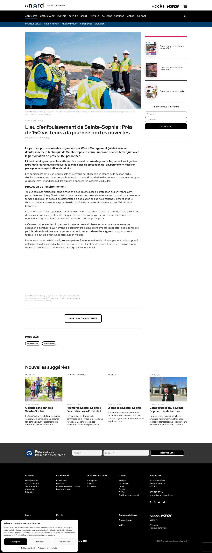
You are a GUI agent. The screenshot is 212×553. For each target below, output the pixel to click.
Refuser (40, 541)
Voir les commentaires (83, 318)
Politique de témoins (28, 548)
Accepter (15, 541)
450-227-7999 (156, 492)
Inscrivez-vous (165, 126)
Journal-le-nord (37, 137)
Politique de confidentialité (47, 548)
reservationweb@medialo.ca (162, 495)
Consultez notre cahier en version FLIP (171, 68)
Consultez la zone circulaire (172, 91)
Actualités (30, 374)
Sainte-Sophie (49, 343)
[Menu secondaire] (185, 7)
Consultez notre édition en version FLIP (172, 47)
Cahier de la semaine (76, 374)
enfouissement (33, 343)
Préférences (64, 541)
